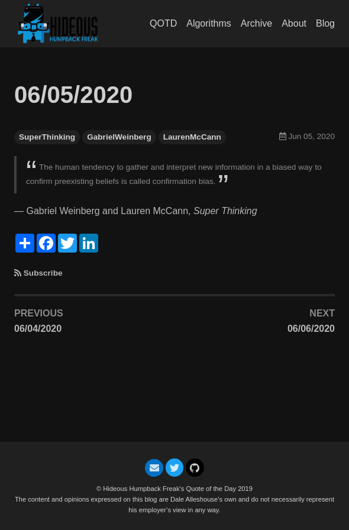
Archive (256, 23)
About (294, 23)
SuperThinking (47, 136)
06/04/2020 (38, 329)
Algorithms (208, 23)
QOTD (163, 23)
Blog (325, 23)
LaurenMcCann (192, 136)
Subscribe (43, 273)
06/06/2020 (311, 329)
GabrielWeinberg (119, 136)
